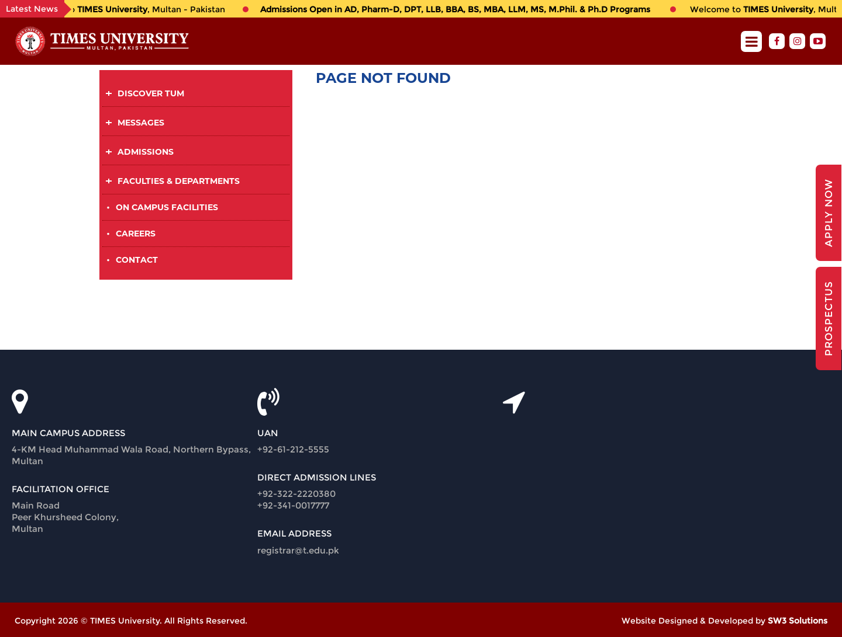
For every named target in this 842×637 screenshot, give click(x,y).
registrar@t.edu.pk (298, 550)
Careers (136, 233)
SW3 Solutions (797, 620)
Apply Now (828, 213)
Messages (141, 122)
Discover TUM (151, 93)
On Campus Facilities (167, 207)
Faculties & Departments (179, 181)
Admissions (146, 152)
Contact (137, 260)
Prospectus (828, 318)
